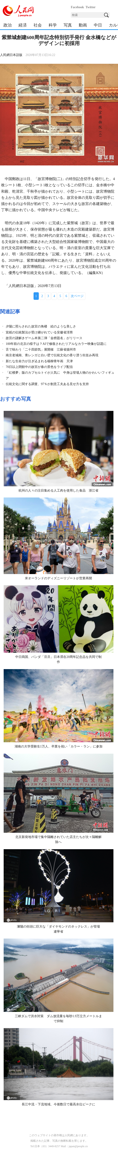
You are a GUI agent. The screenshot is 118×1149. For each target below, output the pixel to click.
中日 (98, 25)
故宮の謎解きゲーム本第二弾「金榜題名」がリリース (44, 338)
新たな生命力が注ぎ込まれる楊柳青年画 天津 (39, 361)
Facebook (77, 7)
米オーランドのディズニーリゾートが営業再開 (58, 578)
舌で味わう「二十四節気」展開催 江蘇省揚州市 (41, 349)
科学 (53, 25)
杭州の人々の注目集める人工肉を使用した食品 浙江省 (58, 490)
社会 (38, 25)
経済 (22, 25)
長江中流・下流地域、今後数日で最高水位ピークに (58, 1104)
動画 (83, 25)
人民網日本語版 (11, 55)
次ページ (77, 296)
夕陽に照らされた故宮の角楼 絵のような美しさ (41, 326)
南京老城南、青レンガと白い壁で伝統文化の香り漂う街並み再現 (52, 355)
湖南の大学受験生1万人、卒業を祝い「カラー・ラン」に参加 (58, 746)
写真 (68, 25)
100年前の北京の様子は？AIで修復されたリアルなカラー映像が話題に (56, 344)
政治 (7, 25)
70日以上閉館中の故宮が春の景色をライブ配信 (39, 367)
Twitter (91, 7)
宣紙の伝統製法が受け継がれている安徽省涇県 (39, 332)
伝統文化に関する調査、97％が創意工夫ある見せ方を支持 (47, 384)
